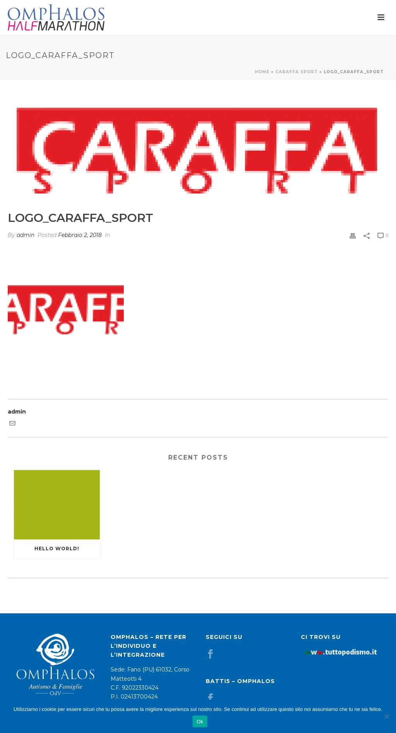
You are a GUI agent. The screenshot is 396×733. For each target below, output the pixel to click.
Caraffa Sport (296, 71)
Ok (199, 721)
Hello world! (56, 548)
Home (262, 71)
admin (25, 235)
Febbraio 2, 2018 (80, 235)
